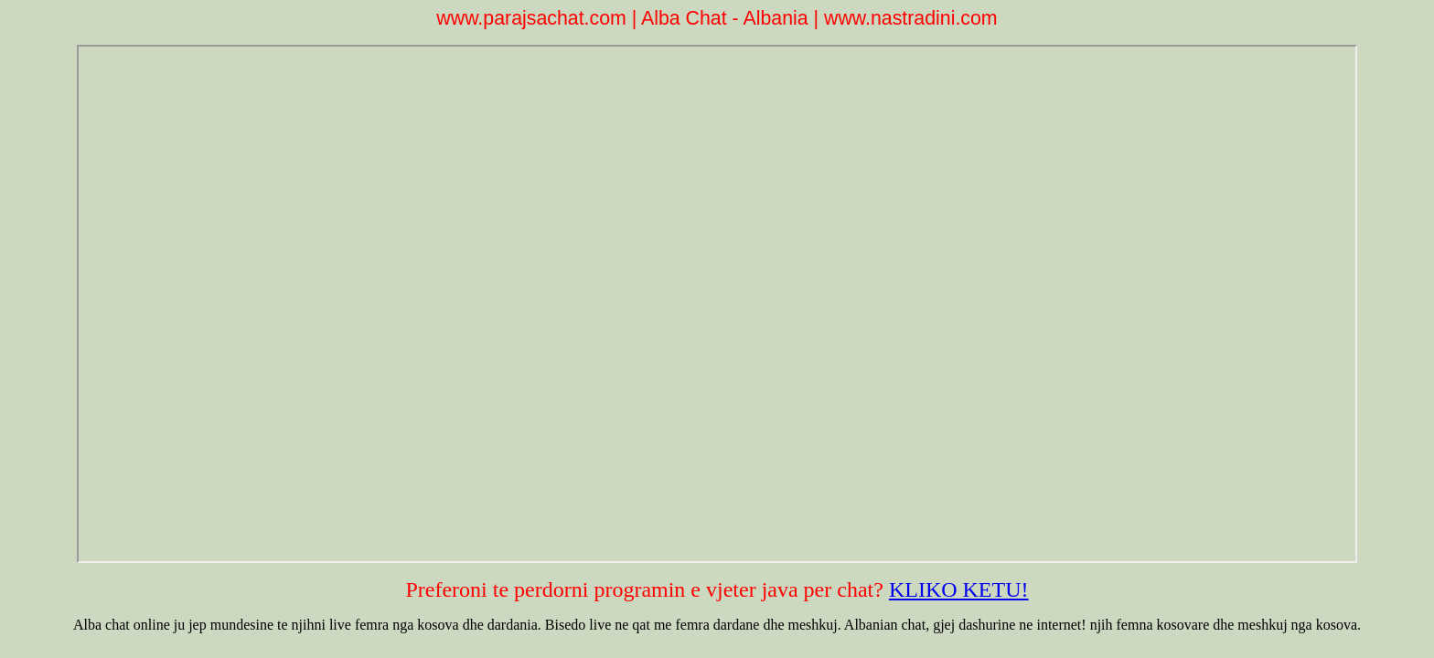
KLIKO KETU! (959, 589)
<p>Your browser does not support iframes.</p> (717, 304)
